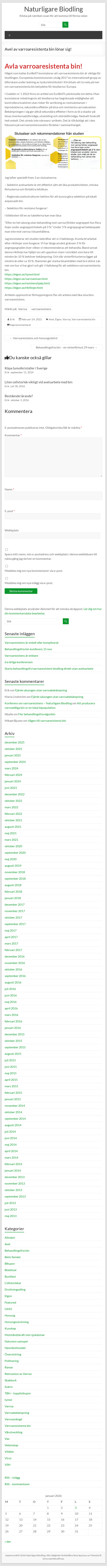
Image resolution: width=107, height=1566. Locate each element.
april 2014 (11, 1151)
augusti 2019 (13, 865)
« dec (8, 1541)
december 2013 (15, 1177)
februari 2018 (13, 891)
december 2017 (15, 904)
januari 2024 (13, 781)
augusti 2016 (13, 982)
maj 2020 (11, 859)
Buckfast (10, 1276)
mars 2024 (11, 768)
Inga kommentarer (20, 324)
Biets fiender (13, 1257)
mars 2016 (11, 1014)
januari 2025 (13, 755)
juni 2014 (11, 1138)
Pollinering (12, 1360)
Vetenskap (11, 1445)
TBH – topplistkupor (18, 1393)
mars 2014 (11, 1157)
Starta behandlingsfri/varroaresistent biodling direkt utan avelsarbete (49, 668)
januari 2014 (13, 1170)
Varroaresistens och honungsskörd (33, 338)
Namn (9, 489)
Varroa (22, 309)
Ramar (9, 1367)
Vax (7, 1438)
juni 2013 (11, 1209)
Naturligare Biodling (53, 9)
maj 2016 (11, 1001)
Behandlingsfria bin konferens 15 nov (28, 649)
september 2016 (15, 976)
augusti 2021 (13, 826)
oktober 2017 (13, 917)
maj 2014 (11, 1144)
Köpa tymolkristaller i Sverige (26, 368)
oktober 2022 (13, 800)
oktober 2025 (13, 748)
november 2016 (15, 963)
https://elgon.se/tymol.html (22, 274)
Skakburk (11, 1380)
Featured (10, 1302)
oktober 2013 (13, 1190)
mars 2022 (11, 807)
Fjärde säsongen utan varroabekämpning (41, 690)
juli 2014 (10, 1131)
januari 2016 (13, 1027)
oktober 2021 (13, 820)
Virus (8, 1458)
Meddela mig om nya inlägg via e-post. (29, 583)
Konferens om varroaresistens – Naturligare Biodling (38, 703)
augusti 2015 (13, 1053)
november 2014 (15, 1105)
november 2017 (15, 911)
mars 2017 (11, 943)
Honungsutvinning (17, 1322)
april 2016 (11, 1008)
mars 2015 (11, 1086)
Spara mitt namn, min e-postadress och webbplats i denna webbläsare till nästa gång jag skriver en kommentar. (51, 556)
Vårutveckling (13, 1432)
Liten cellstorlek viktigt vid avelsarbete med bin (38, 382)
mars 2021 (11, 839)
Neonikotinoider (15, 1348)
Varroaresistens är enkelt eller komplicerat (32, 642)
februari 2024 (13, 774)
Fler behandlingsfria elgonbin (36, 714)
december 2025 (15, 742)
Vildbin (9, 1451)
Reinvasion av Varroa (18, 1373)
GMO (8, 1309)
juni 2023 (11, 787)
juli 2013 (10, 1203)
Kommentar (13, 435)
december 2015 (15, 1034)
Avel (51, 319)
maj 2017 (11, 930)
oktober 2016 (13, 969)
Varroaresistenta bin (83, 319)
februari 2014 (13, 1164)
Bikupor (10, 1263)
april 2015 (11, 1079)
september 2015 (15, 1047)
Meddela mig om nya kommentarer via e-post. (34, 570)
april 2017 (11, 937)
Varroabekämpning (17, 1412)
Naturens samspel (16, 1341)
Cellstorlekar (13, 1283)
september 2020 (15, 852)
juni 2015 (11, 1066)
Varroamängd (13, 1419)
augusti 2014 (13, 1125)
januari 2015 (13, 1099)
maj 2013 (11, 1216)
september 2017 (15, 924)
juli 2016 (10, 988)
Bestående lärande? (19, 396)
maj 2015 (11, 1073)
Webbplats (12, 530)
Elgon (58, 319)
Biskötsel (10, 1270)
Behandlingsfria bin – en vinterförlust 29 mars (67, 347)
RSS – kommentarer (17, 1484)
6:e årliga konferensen (19, 662)
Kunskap (10, 1328)
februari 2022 (13, 813)
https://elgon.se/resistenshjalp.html (27, 283)
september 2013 (15, 1196)
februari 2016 (13, 1021)
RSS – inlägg (12, 1477)
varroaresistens (41, 309)
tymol (8, 1399)
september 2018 (15, 878)
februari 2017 (13, 950)
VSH (7, 1464)
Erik (12, 319)
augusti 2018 (13, 885)
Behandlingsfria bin (17, 1250)
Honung (10, 1315)
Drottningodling (15, 1289)
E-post (10, 511)
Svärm (9, 1386)
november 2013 (15, 1183)
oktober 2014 (13, 1112)
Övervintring (13, 1354)
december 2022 (15, 794)
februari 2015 (13, 1092)
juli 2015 (10, 1060)
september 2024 (15, 761)
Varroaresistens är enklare (21, 655)
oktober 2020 (13, 846)
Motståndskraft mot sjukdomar (25, 1335)
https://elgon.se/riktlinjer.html (24, 287)
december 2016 (15, 956)
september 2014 (15, 1118)
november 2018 (15, 872)
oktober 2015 (13, 1040)
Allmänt (10, 1237)
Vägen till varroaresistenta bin (47, 720)
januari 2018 (13, 898)
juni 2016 (11, 995)
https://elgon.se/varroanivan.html (26, 278)
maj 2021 (11, 833)
